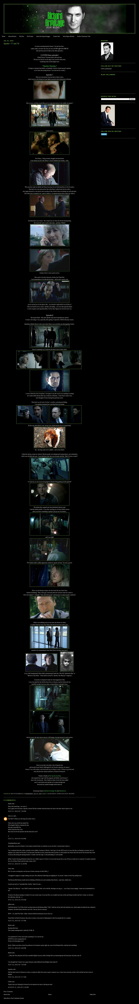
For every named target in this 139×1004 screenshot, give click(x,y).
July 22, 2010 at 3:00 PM (17, 948)
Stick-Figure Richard (68, 36)
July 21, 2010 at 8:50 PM (17, 838)
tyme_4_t (10, 816)
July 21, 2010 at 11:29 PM (17, 864)
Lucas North (51, 793)
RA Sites (21, 36)
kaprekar (10, 969)
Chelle (9, 981)
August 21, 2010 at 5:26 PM (18, 987)
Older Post (93, 994)
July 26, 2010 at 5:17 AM (17, 977)
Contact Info (56, 36)
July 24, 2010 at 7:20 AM (17, 964)
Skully (9, 803)
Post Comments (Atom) (17, 998)
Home (3, 36)
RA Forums (30, 36)
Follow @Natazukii (106, 68)
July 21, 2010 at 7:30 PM (17, 811)
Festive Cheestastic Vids (83, 36)
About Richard (12, 36)
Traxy (9, 868)
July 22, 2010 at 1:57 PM (17, 920)
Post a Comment (8, 991)
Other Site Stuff (62, 793)
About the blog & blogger (43, 36)
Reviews (71, 793)
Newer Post (7, 994)
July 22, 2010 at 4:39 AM (17, 900)
